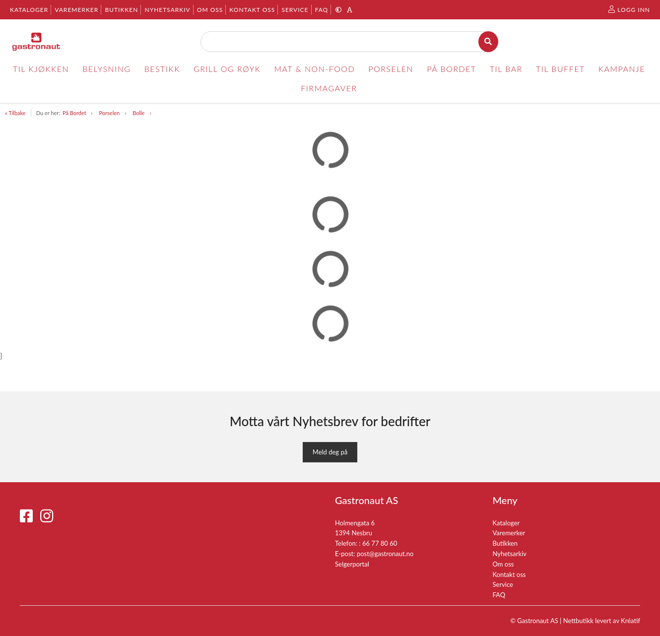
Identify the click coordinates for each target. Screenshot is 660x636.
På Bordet (74, 113)
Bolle (138, 113)
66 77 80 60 (379, 543)
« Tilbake (15, 113)
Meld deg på (330, 452)
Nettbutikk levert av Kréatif (601, 621)
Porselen (109, 113)
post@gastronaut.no (385, 554)
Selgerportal (352, 564)
